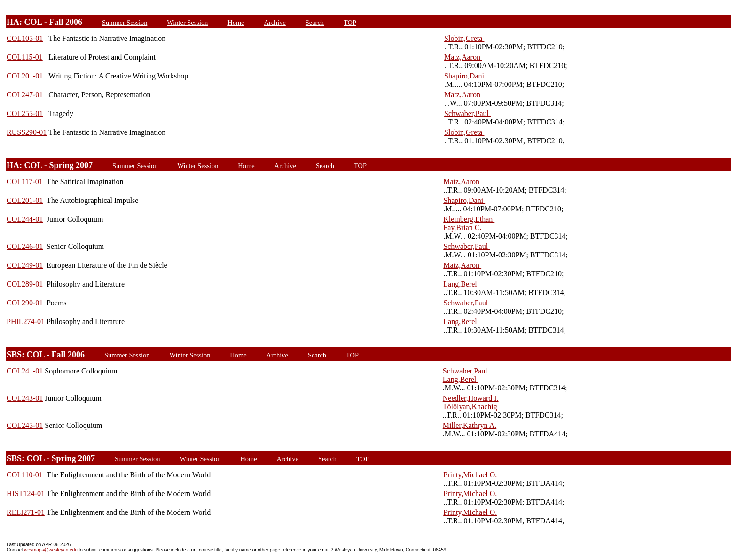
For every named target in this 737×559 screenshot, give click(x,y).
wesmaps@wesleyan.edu (51, 549)
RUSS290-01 (27, 132)
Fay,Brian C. (462, 228)
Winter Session (187, 22)
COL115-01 (25, 57)
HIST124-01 (26, 493)
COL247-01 (25, 95)
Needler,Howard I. (471, 398)
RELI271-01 (26, 512)
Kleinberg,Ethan (468, 219)
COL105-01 (25, 38)
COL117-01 (25, 182)
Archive (274, 22)
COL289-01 (25, 284)
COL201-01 (25, 76)
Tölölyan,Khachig (471, 407)
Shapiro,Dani (465, 76)
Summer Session (124, 22)
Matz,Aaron (463, 57)
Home (235, 22)
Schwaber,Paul (467, 113)
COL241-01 (25, 371)
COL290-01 (25, 303)
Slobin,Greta (464, 38)
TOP (350, 22)
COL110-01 (25, 475)
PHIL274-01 (26, 322)
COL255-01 (25, 113)
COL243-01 (25, 398)
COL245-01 (25, 425)
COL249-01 (25, 265)
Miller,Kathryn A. (469, 425)
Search (315, 22)
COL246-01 (25, 246)
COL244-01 (25, 219)
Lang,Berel (461, 284)
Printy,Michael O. (470, 475)
